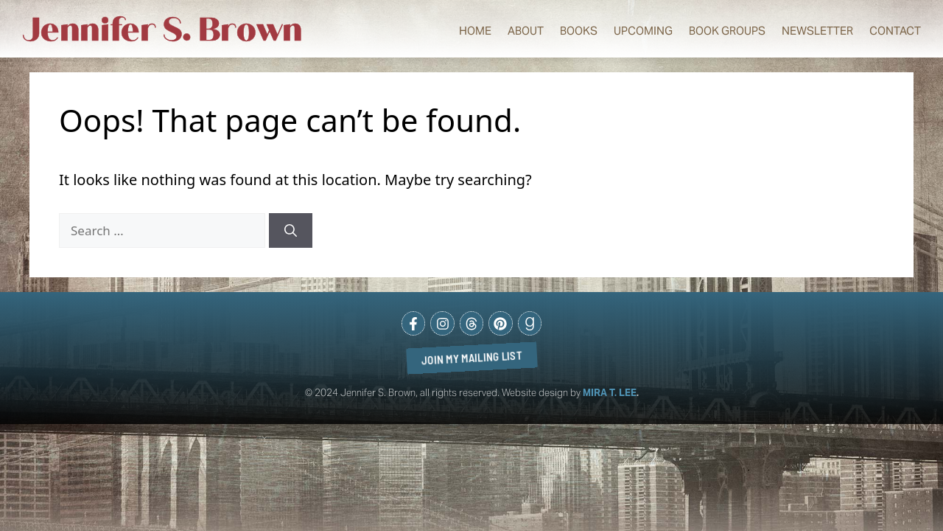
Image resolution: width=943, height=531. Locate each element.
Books (578, 31)
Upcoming (643, 31)
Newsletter (817, 31)
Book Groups (727, 31)
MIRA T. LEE (610, 392)
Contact (895, 31)
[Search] (290, 231)
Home (475, 31)
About (526, 31)
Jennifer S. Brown (163, 30)
